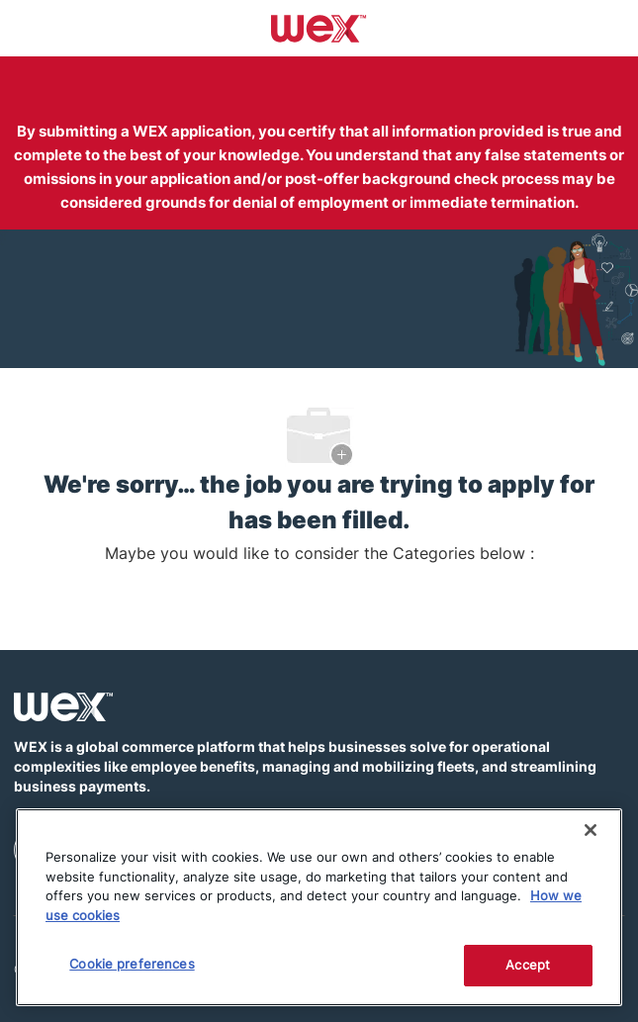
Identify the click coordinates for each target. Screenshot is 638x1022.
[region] (319, 907)
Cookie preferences (131, 964)
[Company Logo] (319, 27)
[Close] (590, 830)
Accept (527, 965)
